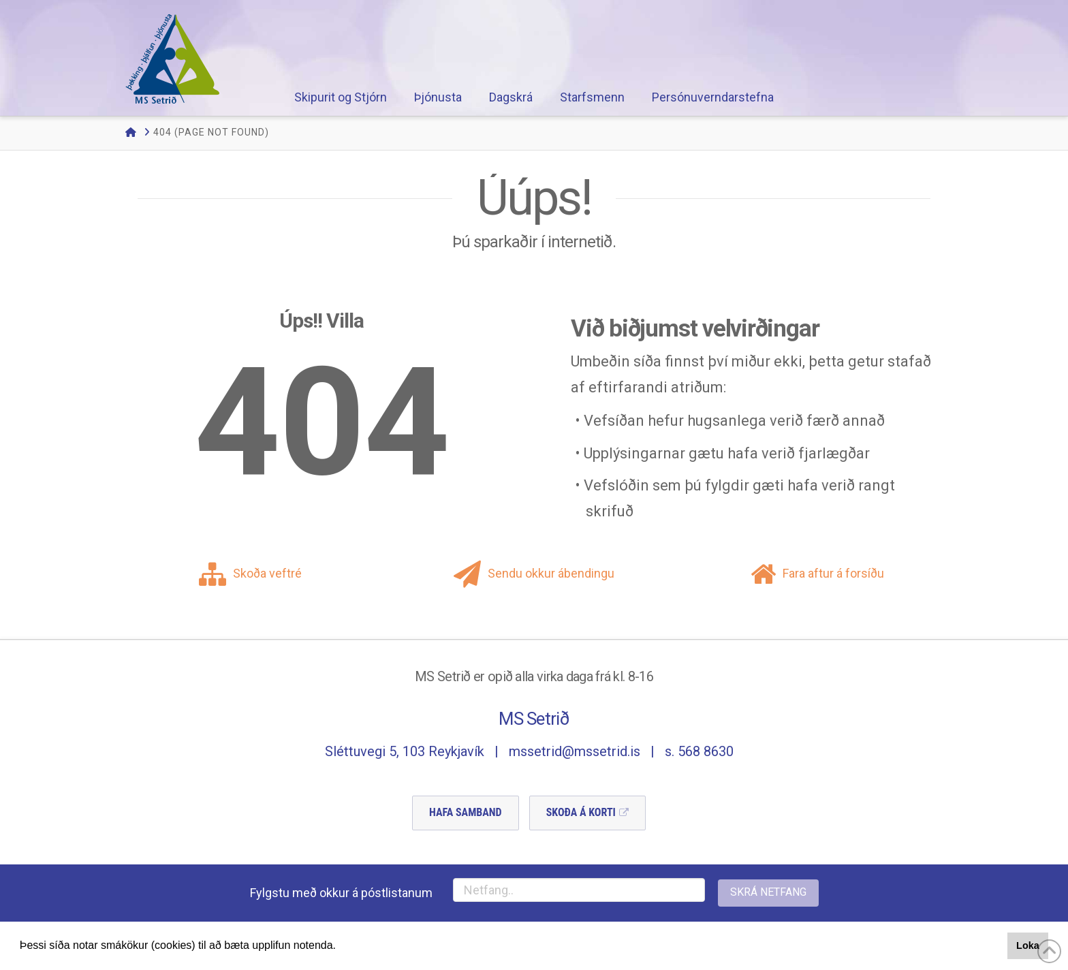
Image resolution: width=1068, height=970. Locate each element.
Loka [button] (1027, 945)
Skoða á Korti (581, 812)
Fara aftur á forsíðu (817, 573)
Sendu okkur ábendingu (534, 573)
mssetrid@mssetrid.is (574, 751)
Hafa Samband (465, 812)
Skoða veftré (250, 573)
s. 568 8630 (699, 751)
